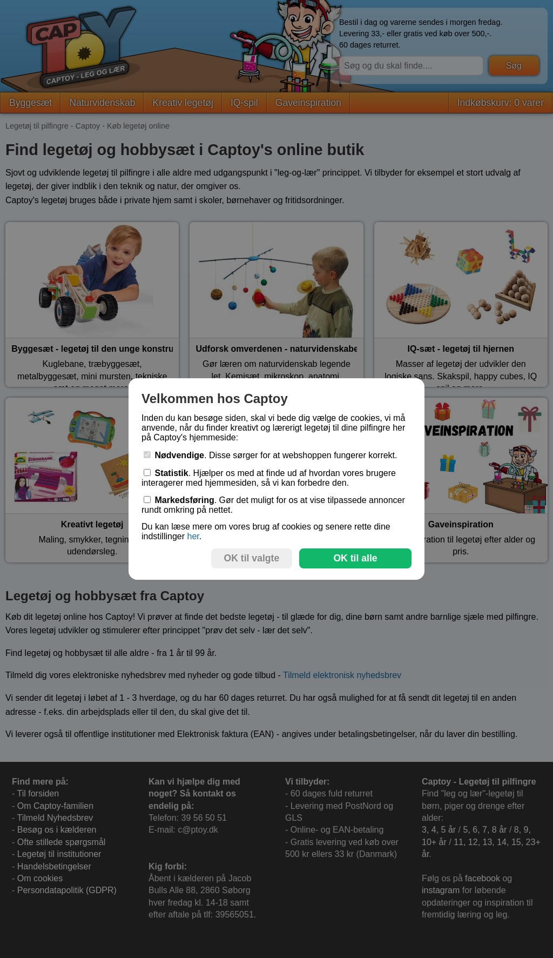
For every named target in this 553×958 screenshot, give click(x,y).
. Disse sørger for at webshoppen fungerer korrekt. (270, 455)
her (193, 536)
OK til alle (355, 558)
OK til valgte (252, 558)
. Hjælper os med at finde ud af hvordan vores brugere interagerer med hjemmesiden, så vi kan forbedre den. (268, 477)
